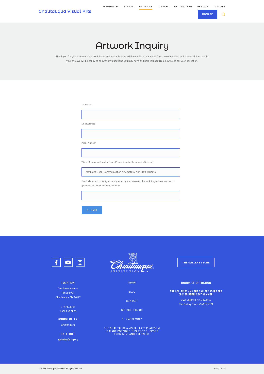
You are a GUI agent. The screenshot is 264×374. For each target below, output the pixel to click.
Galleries (145, 6)
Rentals (202, 6)
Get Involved (183, 6)
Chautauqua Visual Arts (65, 11)
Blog (132, 291)
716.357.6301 (68, 306)
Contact (219, 6)
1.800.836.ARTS (68, 311)
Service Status (132, 309)
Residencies (111, 6)
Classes (163, 6)
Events (129, 6)
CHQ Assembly (132, 318)
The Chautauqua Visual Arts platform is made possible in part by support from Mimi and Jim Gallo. (132, 330)
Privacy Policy (219, 369)
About (132, 282)
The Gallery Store (196, 262)
